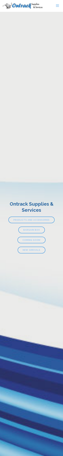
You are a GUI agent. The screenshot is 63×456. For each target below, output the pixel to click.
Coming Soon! (31, 240)
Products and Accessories (31, 220)
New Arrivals (31, 250)
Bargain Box (31, 230)
